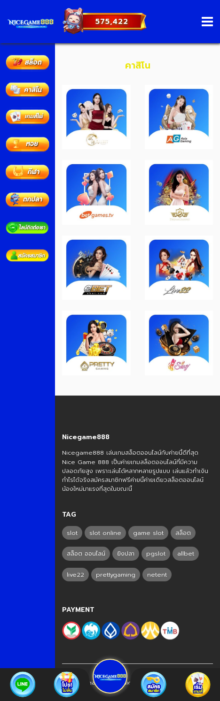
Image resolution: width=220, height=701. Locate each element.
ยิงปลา (125, 553)
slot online (105, 532)
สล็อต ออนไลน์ (86, 553)
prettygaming (115, 574)
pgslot (155, 553)
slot (72, 532)
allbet (185, 553)
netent (157, 574)
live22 (75, 574)
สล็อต (183, 532)
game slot (148, 532)
